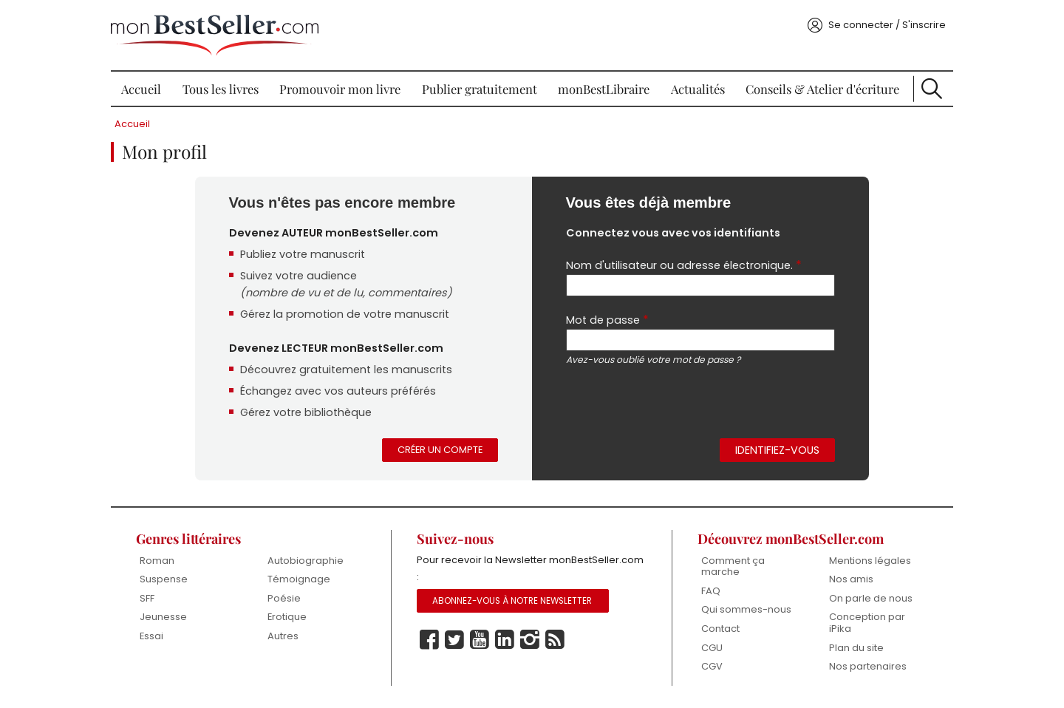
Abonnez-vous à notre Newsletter (512, 601)
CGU (712, 648)
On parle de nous (871, 598)
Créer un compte (440, 450)
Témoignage (298, 579)
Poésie (284, 598)
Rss (555, 640)
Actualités (698, 89)
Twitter (454, 640)
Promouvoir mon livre (339, 89)
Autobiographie (305, 561)
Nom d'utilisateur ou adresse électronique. (684, 264)
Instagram (530, 640)
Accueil (141, 89)
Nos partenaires (868, 666)
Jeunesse (163, 617)
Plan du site (856, 648)
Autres (283, 636)
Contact (720, 629)
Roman (157, 561)
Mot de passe (607, 319)
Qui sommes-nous (746, 609)
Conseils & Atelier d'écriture (822, 89)
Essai (151, 636)
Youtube (479, 640)
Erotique (287, 617)
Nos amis (851, 579)
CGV (712, 666)
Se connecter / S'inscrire (887, 25)
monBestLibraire (603, 89)
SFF (147, 598)
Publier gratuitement (479, 89)
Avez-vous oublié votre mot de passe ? (653, 359)
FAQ (710, 591)
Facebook (429, 640)
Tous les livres (221, 89)
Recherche (931, 89)
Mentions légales (870, 561)
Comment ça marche (733, 566)
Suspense (164, 579)
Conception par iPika (867, 623)
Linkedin (505, 640)
